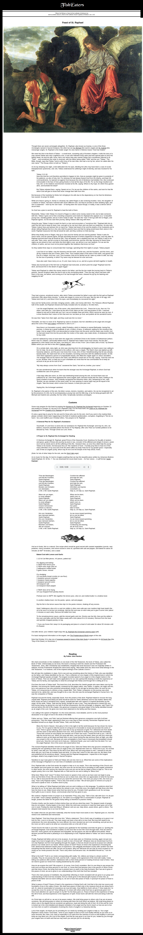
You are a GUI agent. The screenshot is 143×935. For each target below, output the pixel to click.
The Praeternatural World (79, 635)
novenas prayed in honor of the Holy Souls (72, 639)
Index (73, 931)
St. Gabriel (102, 148)
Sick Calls (70, 453)
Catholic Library (65, 344)
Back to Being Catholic (73, 930)
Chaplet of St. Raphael (53, 410)
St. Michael (77, 148)
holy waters (52, 324)
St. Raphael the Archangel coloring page (80, 632)
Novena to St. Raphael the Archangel (79, 406)
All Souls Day (106, 639)
